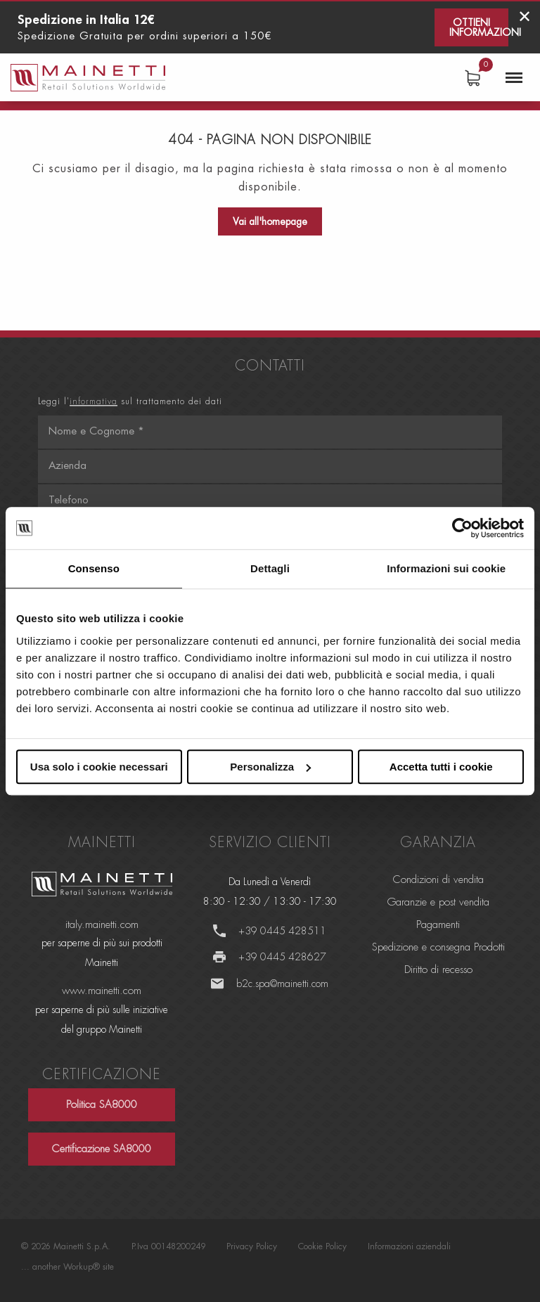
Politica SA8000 (101, 1105)
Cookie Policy (322, 1246)
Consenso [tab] (94, 568)
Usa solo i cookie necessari (99, 767)
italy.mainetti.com (102, 925)
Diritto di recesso (438, 970)
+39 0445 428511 (282, 931)
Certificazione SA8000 (101, 1149)
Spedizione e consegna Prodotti (438, 947)
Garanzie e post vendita (438, 902)
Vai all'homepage (270, 221)
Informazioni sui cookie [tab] (446, 568)
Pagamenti (438, 925)
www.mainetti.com (101, 991)
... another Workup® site (67, 1267)
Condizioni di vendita (438, 880)
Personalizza (270, 767)
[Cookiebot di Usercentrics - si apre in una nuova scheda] (462, 528)
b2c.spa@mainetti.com (282, 983)
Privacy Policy (251, 1246)
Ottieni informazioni (478, 27)
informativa (93, 401)
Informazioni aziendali (409, 1246)
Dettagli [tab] (270, 568)
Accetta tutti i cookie (441, 767)
